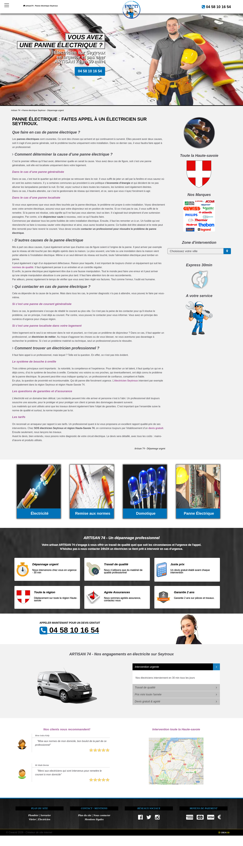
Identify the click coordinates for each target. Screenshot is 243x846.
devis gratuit (155, 428)
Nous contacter (101, 815)
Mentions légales (94, 819)
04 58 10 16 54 (215, 6)
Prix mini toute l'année (148, 694)
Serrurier (45, 815)
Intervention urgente (147, 666)
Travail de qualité (145, 687)
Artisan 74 (15, 110)
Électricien (44, 819)
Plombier (33, 815)
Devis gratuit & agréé (147, 701)
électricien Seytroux (126, 380)
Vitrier (32, 819)
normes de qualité (22, 267)
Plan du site (84, 815)
